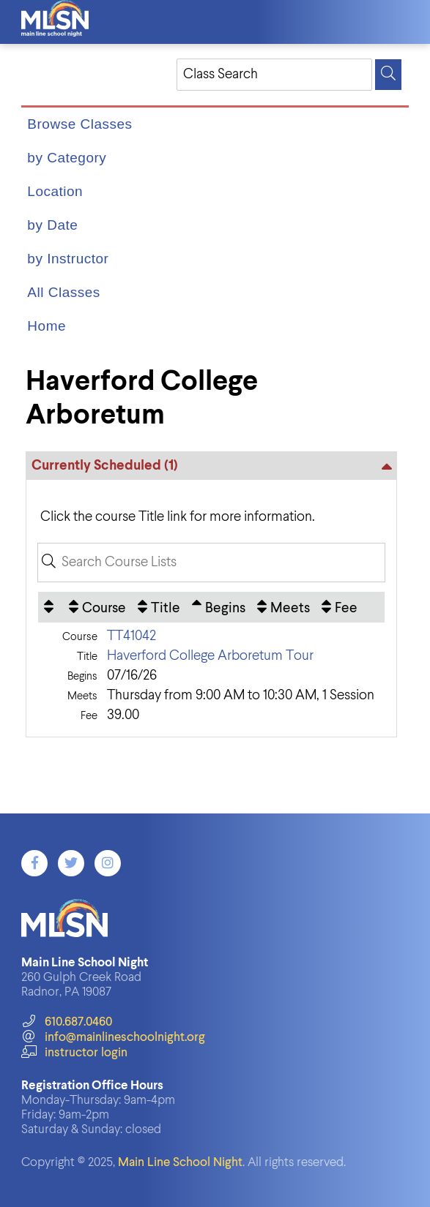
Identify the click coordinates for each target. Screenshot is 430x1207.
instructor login (74, 1053)
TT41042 (131, 636)
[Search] (388, 74)
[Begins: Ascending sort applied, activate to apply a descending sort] (218, 607)
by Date (52, 225)
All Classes (63, 292)
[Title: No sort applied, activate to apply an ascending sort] (159, 607)
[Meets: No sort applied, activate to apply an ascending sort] (283, 607)
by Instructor (67, 258)
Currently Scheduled (104, 466)
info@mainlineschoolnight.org (112, 1037)
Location (55, 191)
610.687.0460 (66, 1022)
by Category (66, 157)
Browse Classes (79, 124)
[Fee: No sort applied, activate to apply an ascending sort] (339, 607)
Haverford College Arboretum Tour (210, 656)
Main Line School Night (180, 1163)
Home (46, 326)
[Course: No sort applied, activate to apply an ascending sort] (97, 607)
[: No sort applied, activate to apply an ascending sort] (50, 607)
